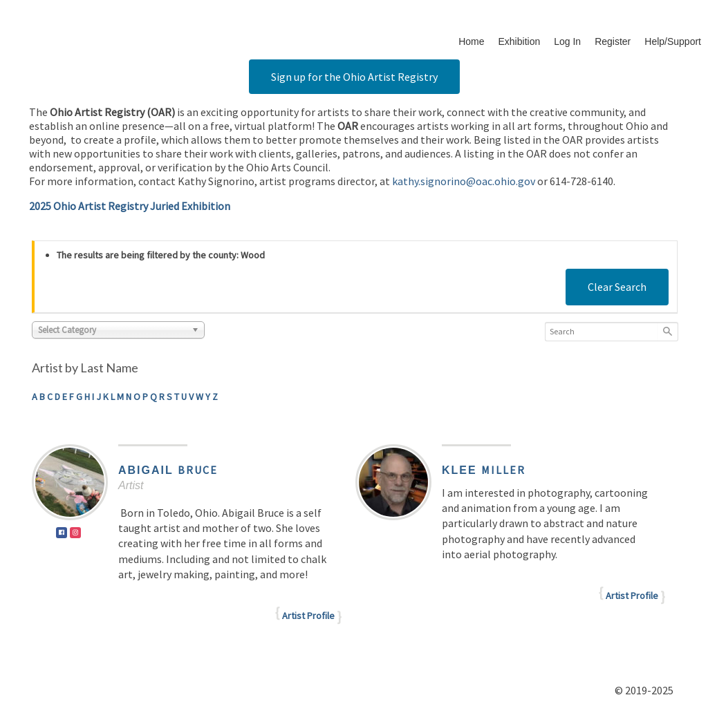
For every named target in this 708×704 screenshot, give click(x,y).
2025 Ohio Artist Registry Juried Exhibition (129, 206)
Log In (567, 41)
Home (471, 41)
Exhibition (520, 41)
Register (613, 41)
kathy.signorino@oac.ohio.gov (463, 181)
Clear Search (617, 287)
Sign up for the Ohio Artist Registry (354, 77)
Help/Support (672, 41)
